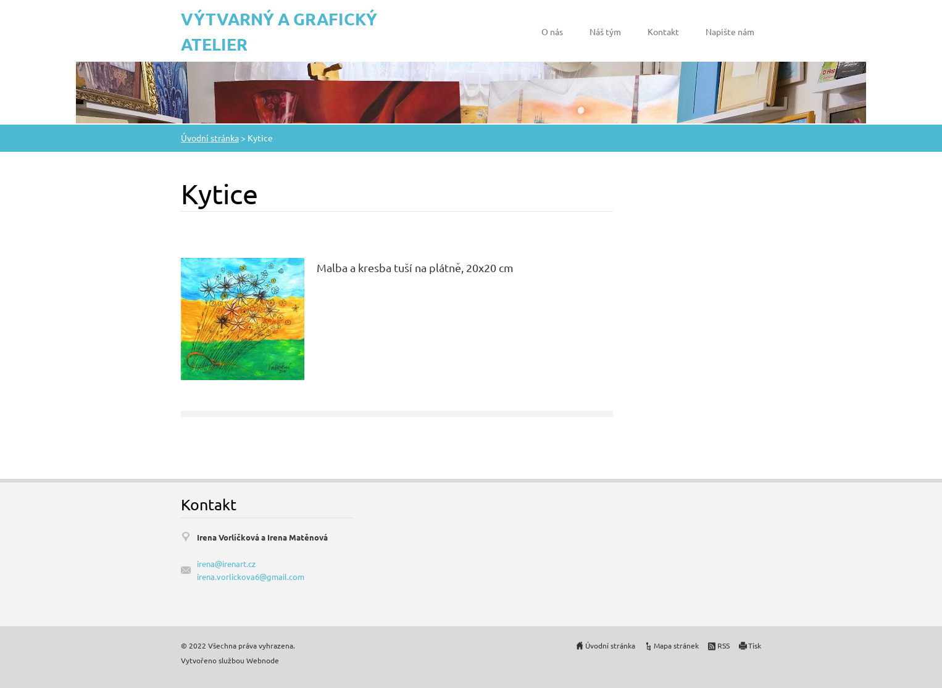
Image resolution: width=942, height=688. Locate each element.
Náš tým (605, 31)
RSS (723, 645)
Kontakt (663, 31)
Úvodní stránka (210, 137)
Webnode (262, 660)
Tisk (754, 645)
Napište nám (730, 31)
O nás (552, 31)
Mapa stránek (676, 645)
